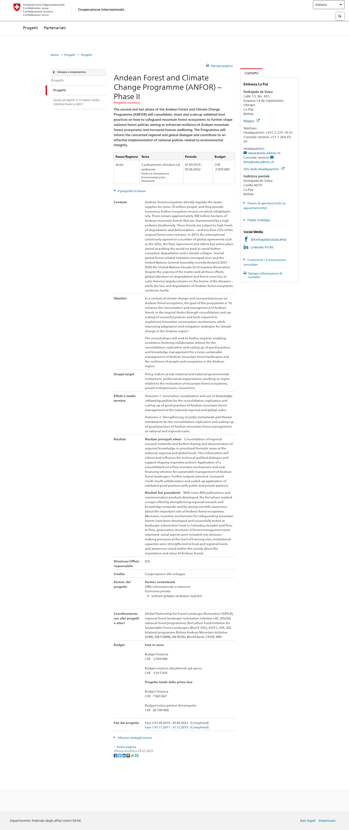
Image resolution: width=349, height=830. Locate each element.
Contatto (249, 73)
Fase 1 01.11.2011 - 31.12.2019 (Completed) (177, 727)
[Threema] (128, 755)
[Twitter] (120, 755)
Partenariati (55, 37)
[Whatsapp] (133, 755)
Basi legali (307, 821)
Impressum (327, 821)
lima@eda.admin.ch (258, 162)
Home (55, 55)
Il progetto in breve (131, 191)
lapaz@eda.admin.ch (264, 153)
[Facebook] (116, 755)
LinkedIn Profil (262, 247)
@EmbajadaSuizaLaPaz (268, 239)
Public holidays (258, 220)
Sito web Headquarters (263, 169)
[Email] (136, 755)
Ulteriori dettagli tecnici (134, 738)
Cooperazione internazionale (101, 14)
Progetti (30, 37)
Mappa (251, 121)
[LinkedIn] (124, 755)
